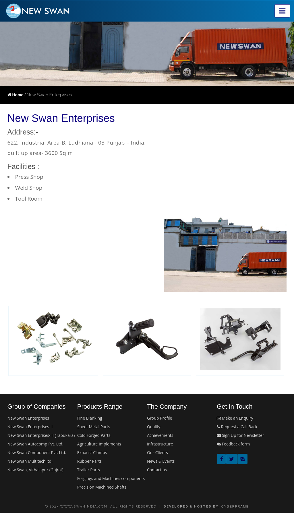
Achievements (160, 435)
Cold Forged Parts (94, 435)
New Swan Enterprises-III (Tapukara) (41, 435)
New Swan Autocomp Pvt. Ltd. (35, 444)
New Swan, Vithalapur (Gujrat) (35, 469)
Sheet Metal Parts (93, 426)
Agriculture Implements (99, 444)
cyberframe (235, 506)
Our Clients (157, 452)
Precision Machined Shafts (101, 487)
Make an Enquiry (235, 418)
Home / (16, 95)
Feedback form (233, 444)
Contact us (157, 469)
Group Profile (159, 418)
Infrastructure (160, 444)
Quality (153, 426)
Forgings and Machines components (111, 478)
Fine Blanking (89, 418)
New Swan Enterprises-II (30, 426)
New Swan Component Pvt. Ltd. (36, 452)
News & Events (161, 461)
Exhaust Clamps (92, 452)
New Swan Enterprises (28, 418)
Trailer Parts (88, 469)
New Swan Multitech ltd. (30, 461)
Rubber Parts (89, 461)
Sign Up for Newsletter (240, 435)
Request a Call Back (237, 426)
